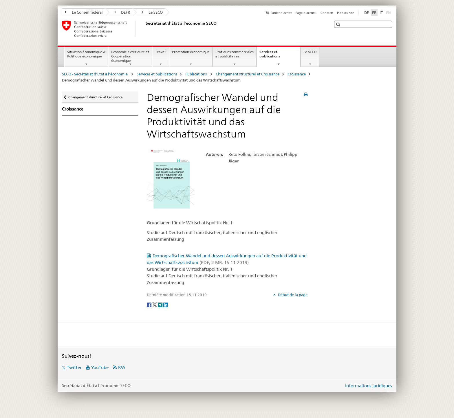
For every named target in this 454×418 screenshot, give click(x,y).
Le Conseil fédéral (84, 12)
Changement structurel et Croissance (247, 74)
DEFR (122, 12)
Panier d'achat (281, 13)
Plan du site (345, 13)
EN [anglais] (389, 12)
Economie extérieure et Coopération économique (130, 56)
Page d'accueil (305, 13)
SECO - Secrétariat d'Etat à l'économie (95, 74)
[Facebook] (149, 304)
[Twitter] (155, 304)
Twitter (74, 367)
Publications (196, 74)
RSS (121, 367)
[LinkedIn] (165, 304)
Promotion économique (191, 52)
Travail (160, 52)
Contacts (327, 13)
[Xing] (160, 304)
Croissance (297, 74)
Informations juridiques (368, 385)
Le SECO (152, 12)
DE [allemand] (366, 12)
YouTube (100, 367)
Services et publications (275, 56)
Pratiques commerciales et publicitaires (234, 54)
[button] (339, 24)
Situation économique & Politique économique (86, 54)
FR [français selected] (374, 12)
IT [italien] (381, 12)
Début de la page (292, 294)
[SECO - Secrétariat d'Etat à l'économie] (144, 29)
